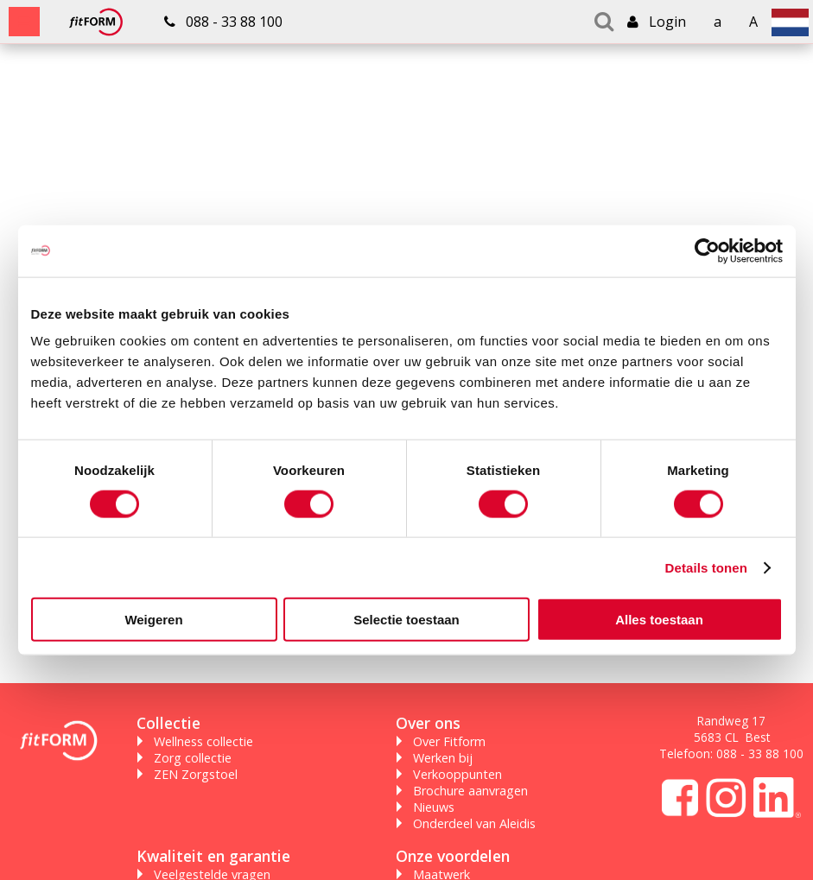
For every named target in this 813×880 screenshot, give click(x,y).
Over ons (428, 722)
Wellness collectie (203, 741)
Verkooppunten (457, 774)
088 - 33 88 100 (759, 753)
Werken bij (443, 758)
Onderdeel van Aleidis (474, 823)
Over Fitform (449, 741)
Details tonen (706, 567)
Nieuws (433, 807)
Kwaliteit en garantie (213, 855)
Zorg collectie (193, 758)
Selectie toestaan (406, 619)
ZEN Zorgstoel (196, 774)
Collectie (168, 722)
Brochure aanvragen (470, 790)
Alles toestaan (659, 619)
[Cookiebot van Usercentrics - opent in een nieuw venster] (707, 250)
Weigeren (153, 619)
